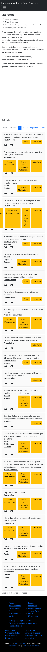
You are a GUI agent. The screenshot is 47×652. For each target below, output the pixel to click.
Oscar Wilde (9, 523)
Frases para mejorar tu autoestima (23, 623)
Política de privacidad (31, 646)
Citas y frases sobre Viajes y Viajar (25, 218)
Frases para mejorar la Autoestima (23, 166)
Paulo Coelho (9, 140)
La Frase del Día (13, 646)
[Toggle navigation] (4, 7)
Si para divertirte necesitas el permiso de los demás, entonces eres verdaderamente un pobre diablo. (22, 569)
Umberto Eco (9, 378)
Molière (7, 421)
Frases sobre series (16, 626)
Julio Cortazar (10, 279)
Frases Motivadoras (9, 163)
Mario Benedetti (11, 469)
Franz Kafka (9, 343)
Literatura (37, 141)
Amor (26, 141)
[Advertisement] (23, 93)
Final (42, 128)
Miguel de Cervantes (13, 315)
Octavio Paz (9, 495)
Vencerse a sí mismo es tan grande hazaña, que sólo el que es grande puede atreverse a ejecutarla (23, 436)
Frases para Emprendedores (12, 211)
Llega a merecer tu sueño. (14, 492)
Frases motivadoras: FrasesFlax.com (19, 3)
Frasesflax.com (20, 643)
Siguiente (34, 128)
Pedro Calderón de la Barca (9, 444)
